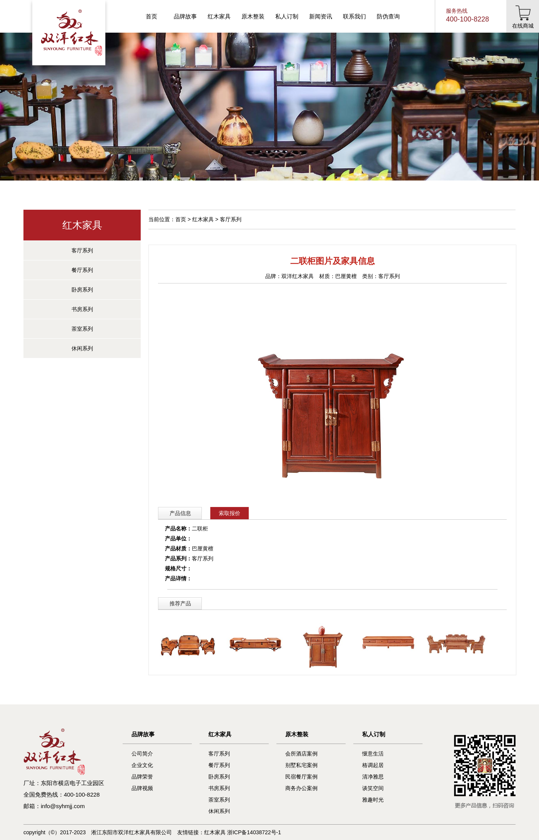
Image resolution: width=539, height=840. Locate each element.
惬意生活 (373, 754)
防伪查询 (388, 16)
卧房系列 (82, 290)
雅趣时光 (373, 800)
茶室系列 (82, 329)
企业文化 (142, 765)
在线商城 (523, 26)
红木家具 (219, 16)
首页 (151, 16)
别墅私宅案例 (301, 765)
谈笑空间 (373, 788)
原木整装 (253, 16)
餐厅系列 (82, 270)
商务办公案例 (301, 788)
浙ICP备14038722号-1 (254, 832)
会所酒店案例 (301, 754)
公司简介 (142, 754)
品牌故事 (185, 16)
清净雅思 (373, 777)
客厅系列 (82, 250)
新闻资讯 (320, 16)
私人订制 (286, 16)
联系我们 (354, 16)
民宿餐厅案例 (301, 777)
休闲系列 (82, 348)
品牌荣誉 (142, 777)
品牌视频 (142, 788)
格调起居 (373, 765)
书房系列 (82, 309)
